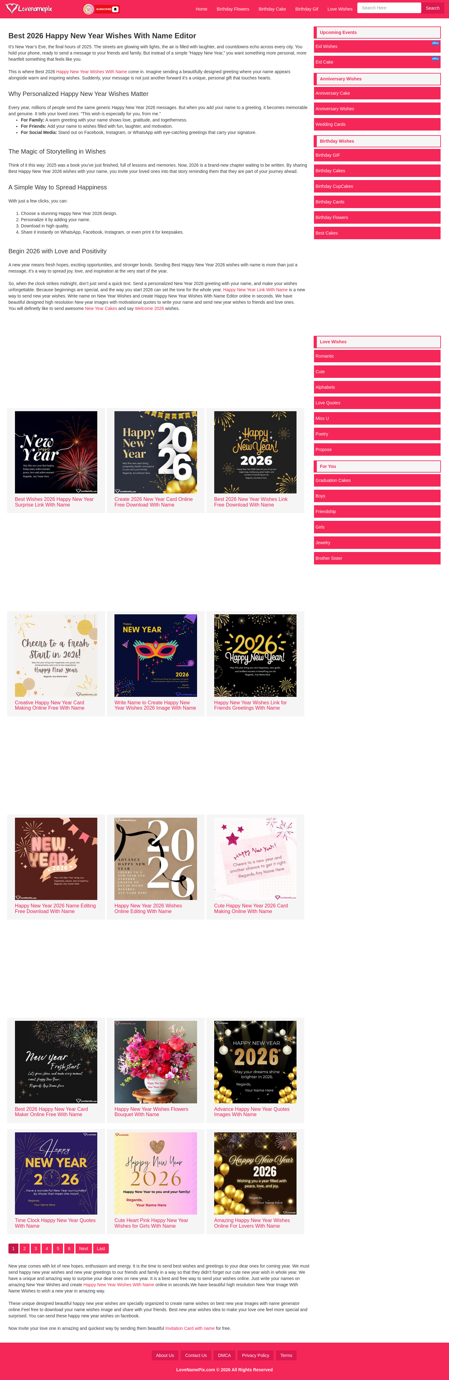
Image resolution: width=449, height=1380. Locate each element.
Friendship (326, 511)
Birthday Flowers (233, 9)
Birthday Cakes (330, 170)
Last (101, 1248)
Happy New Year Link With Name (256, 289)
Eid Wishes (377, 45)
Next (83, 1248)
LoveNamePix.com (195, 1369)
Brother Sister (329, 558)
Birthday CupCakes (334, 186)
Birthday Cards (330, 201)
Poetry (322, 433)
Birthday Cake (272, 9)
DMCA (224, 1355)
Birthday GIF (328, 155)
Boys (320, 495)
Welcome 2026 (149, 308)
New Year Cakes (101, 308)
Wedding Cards (330, 124)
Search (433, 8)
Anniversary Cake (333, 93)
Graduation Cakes (333, 480)
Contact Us (196, 1355)
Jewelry (323, 542)
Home (201, 9)
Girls (320, 527)
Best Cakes (327, 233)
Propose (324, 449)
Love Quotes (328, 402)
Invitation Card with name (191, 1328)
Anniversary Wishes (335, 108)
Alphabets (325, 387)
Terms (286, 1355)
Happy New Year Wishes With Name (91, 71)
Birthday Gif (306, 9)
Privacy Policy (255, 1355)
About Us (165, 1355)
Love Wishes (339, 9)
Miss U (322, 418)
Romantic (325, 356)
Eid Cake (377, 60)
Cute (320, 371)
